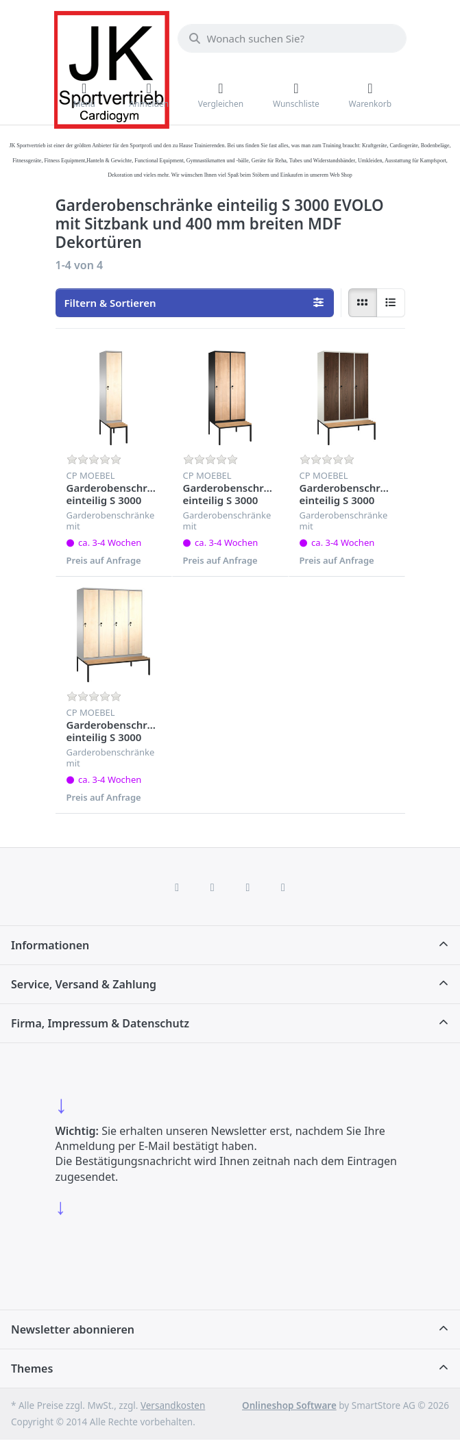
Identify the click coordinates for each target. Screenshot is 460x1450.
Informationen (50, 945)
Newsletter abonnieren (72, 1329)
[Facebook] (177, 887)
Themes (32, 1368)
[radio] (362, 302)
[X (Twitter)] (212, 887)
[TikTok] (248, 887)
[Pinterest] (283, 887)
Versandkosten (173, 1405)
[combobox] (292, 38)
